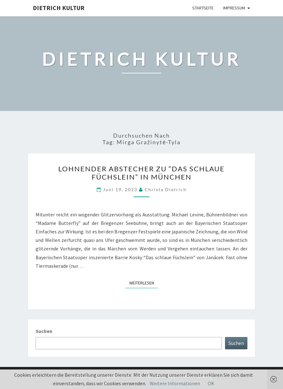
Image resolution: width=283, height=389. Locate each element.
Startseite (203, 8)
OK (211, 383)
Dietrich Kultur (58, 8)
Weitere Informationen (175, 383)
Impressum (234, 8)
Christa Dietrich (166, 189)
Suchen (44, 331)
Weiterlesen (143, 282)
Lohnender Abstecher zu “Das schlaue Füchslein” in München (141, 172)
